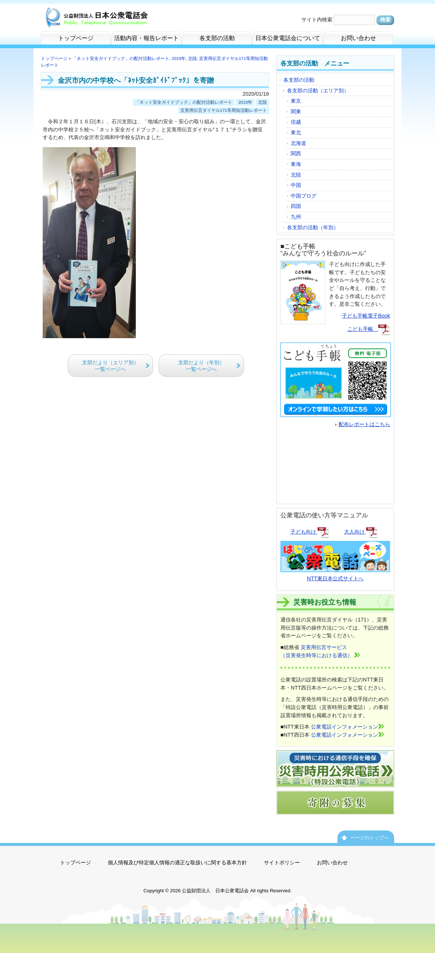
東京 (296, 101)
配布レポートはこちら (362, 424)
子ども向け (309, 532)
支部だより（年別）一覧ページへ (201, 365)
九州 (296, 217)
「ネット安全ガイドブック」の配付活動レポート (120, 58)
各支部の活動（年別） (313, 227)
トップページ (54, 58)
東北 (296, 132)
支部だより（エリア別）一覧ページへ (110, 365)
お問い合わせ (332, 862)
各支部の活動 (298, 80)
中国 (296, 185)
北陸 (192, 58)
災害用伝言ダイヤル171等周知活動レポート (223, 110)
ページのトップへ (369, 837)
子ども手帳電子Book (366, 316)
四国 (296, 206)
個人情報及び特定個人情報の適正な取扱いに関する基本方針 (177, 862)
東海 (296, 164)
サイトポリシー (282, 862)
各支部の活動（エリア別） (318, 90)
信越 (296, 122)
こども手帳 (368, 329)
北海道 (298, 143)
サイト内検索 (316, 19)
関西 (296, 153)
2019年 (179, 58)
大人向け (361, 532)
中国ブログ (303, 196)
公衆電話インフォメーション (347, 727)
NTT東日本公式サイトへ (335, 573)
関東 (296, 111)
